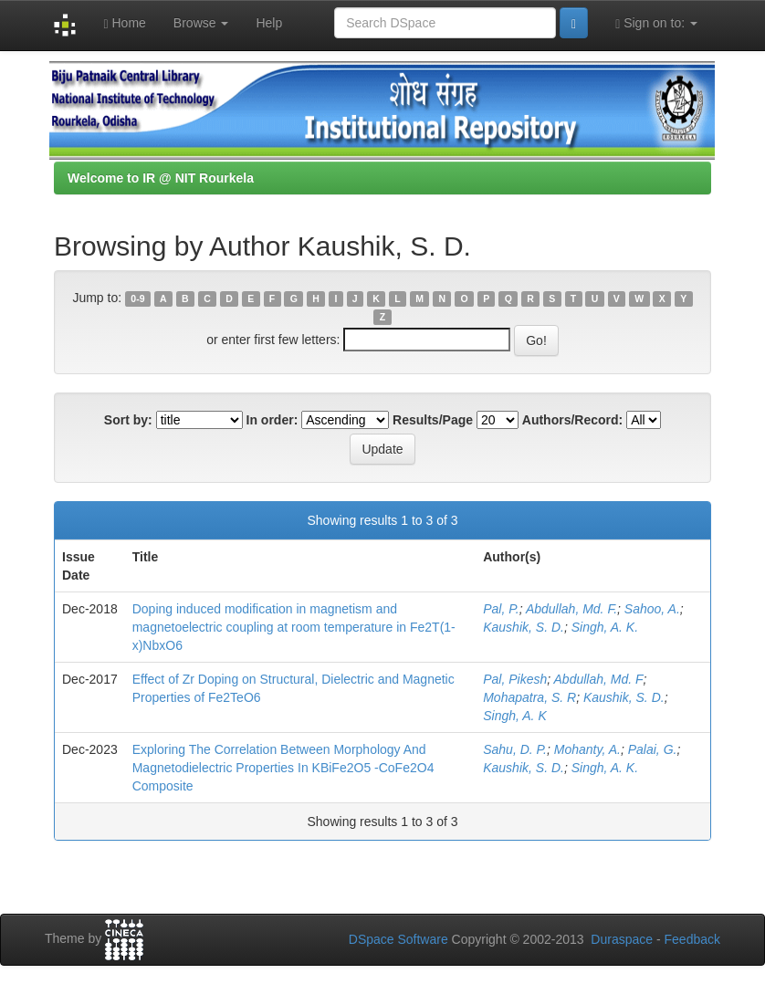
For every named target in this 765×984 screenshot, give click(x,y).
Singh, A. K (515, 715)
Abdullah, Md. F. (571, 609)
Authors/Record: (572, 420)
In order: (272, 420)
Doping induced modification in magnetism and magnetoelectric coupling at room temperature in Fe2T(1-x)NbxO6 (294, 627)
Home (124, 23)
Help (269, 23)
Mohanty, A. (587, 749)
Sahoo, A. (652, 609)
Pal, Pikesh (515, 679)
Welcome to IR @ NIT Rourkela (161, 178)
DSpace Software (398, 939)
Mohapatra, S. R (529, 697)
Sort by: (128, 420)
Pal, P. (501, 609)
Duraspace (622, 939)
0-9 (137, 298)
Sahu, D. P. (515, 749)
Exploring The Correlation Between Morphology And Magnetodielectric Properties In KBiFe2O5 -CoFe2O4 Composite (283, 767)
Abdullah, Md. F (599, 679)
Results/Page (433, 420)
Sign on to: (656, 23)
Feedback (692, 939)
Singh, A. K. (604, 627)
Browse (201, 23)
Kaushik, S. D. (523, 627)
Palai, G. (652, 749)
